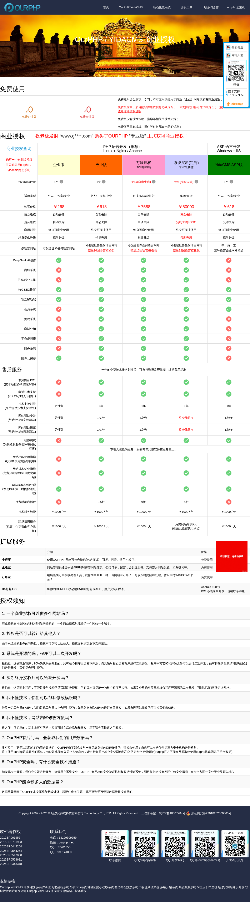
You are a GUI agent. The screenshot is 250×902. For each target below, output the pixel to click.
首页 (106, 7)
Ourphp (5, 887)
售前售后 (237, 47)
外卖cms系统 (78, 887)
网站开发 (237, 55)
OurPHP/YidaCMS (131, 7)
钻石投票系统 (162, 7)
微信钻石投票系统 (126, 887)
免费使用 (207, 559)
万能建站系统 (60, 887)
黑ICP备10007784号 (172, 813)
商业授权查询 (18, 148)
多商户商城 (43, 887)
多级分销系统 (169, 887)
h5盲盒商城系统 (149, 887)
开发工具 (186, 7)
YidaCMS (16, 887)
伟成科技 (29, 887)
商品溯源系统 (187, 887)
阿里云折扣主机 (207, 887)
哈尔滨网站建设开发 (231, 887)
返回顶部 (234, 104)
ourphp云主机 (236, 7)
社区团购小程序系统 (101, 887)
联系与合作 (211, 7)
